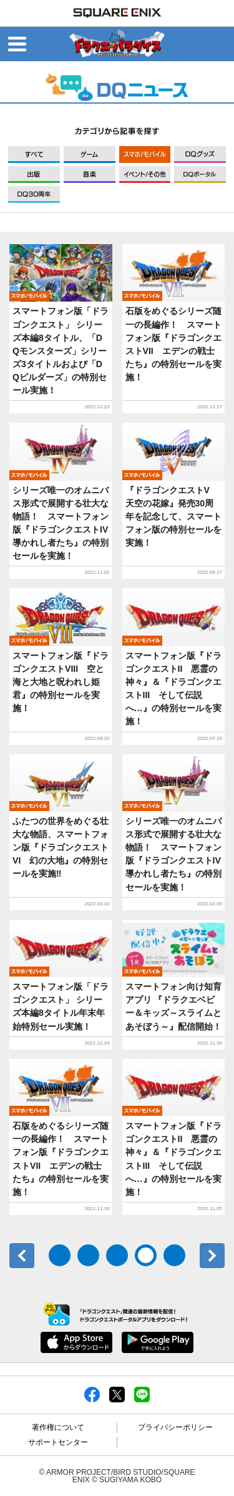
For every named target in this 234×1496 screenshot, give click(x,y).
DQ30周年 (34, 194)
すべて (34, 154)
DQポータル (200, 174)
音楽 (89, 174)
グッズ (200, 154)
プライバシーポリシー (175, 1427)
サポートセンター (58, 1442)
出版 (34, 174)
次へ (212, 1255)
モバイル (145, 154)
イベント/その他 (145, 174)
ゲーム (89, 154)
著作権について (58, 1427)
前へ (21, 1255)
